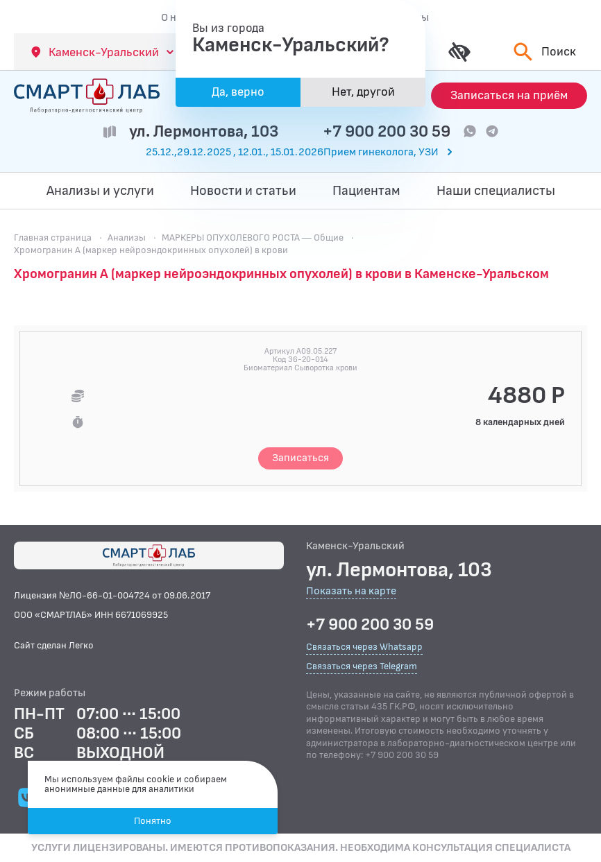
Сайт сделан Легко (54, 645)
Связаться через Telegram (361, 666)
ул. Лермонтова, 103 (203, 131)
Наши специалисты (496, 191)
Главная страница (53, 237)
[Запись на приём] (509, 96)
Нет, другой (363, 92)
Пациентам (366, 191)
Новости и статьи (243, 191)
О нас (174, 17)
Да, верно (238, 92)
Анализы (127, 237)
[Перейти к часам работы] (300, 152)
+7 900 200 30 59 (386, 131)
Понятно (152, 821)
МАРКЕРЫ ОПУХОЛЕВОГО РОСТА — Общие (253, 237)
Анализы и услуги (100, 191)
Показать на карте (351, 592)
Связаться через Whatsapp (364, 647)
